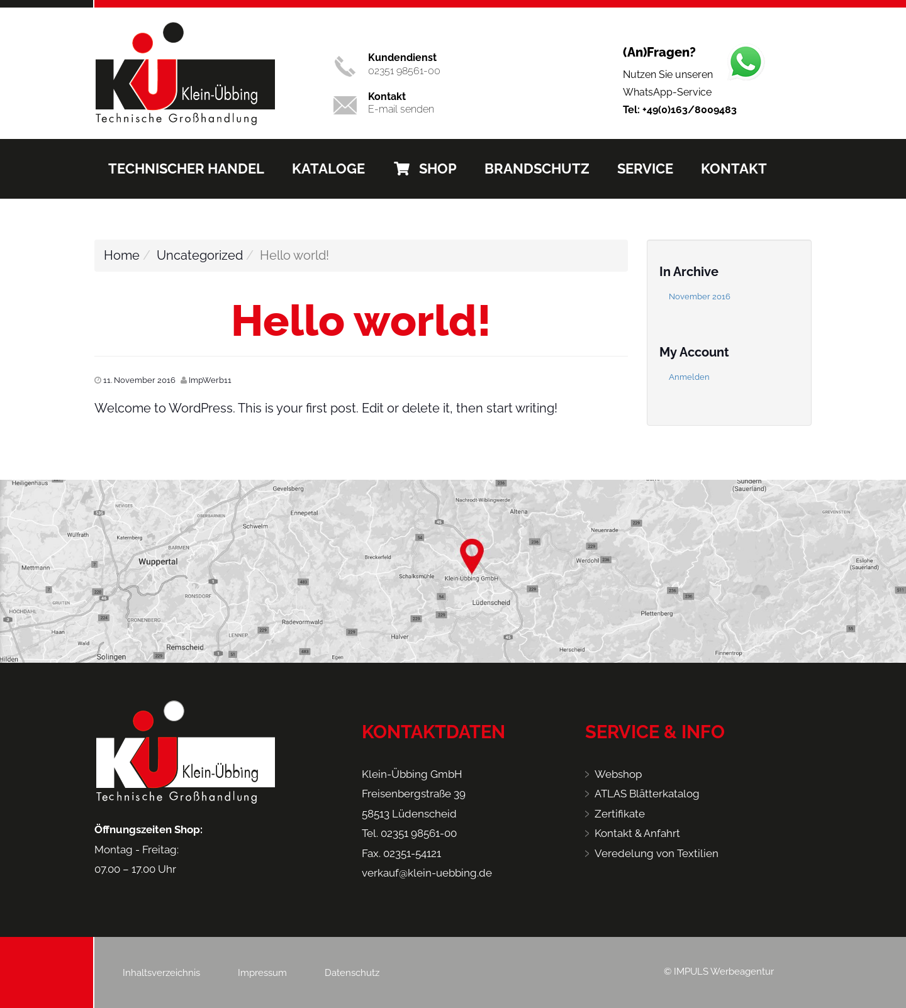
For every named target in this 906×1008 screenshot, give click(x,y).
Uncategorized (200, 255)
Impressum (262, 972)
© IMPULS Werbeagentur (719, 971)
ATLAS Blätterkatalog (647, 793)
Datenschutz (352, 972)
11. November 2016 (139, 380)
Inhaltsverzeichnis (161, 972)
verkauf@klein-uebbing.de (427, 873)
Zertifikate (620, 813)
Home (122, 255)
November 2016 (699, 296)
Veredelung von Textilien (657, 853)
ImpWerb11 (210, 380)
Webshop (618, 774)
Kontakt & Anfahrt (637, 833)
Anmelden (689, 377)
